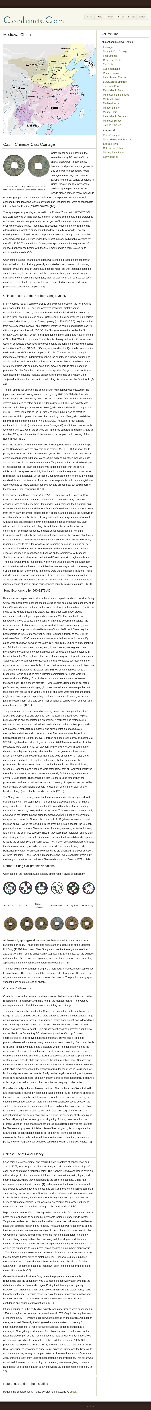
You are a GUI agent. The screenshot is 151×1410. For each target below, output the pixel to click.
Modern (121, 17)
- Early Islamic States (113, 90)
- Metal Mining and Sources (117, 139)
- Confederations (111, 68)
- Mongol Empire (111, 107)
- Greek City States (112, 60)
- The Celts (108, 64)
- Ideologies (108, 47)
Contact (142, 17)
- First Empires (110, 56)
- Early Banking (110, 157)
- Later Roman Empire (114, 77)
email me (90, 1406)
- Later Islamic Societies (115, 116)
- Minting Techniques (113, 152)
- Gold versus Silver (112, 148)
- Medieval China (111, 99)
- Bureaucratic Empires (114, 81)
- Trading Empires (111, 125)
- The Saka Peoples (112, 86)
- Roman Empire (110, 73)
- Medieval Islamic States (115, 94)
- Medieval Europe (112, 120)
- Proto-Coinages (111, 135)
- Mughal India (109, 112)
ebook (73, 1391)
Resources (131, 17)
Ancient (110, 17)
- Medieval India (110, 103)
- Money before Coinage (115, 51)
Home (89, 17)
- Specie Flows (110, 144)
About (100, 17)
